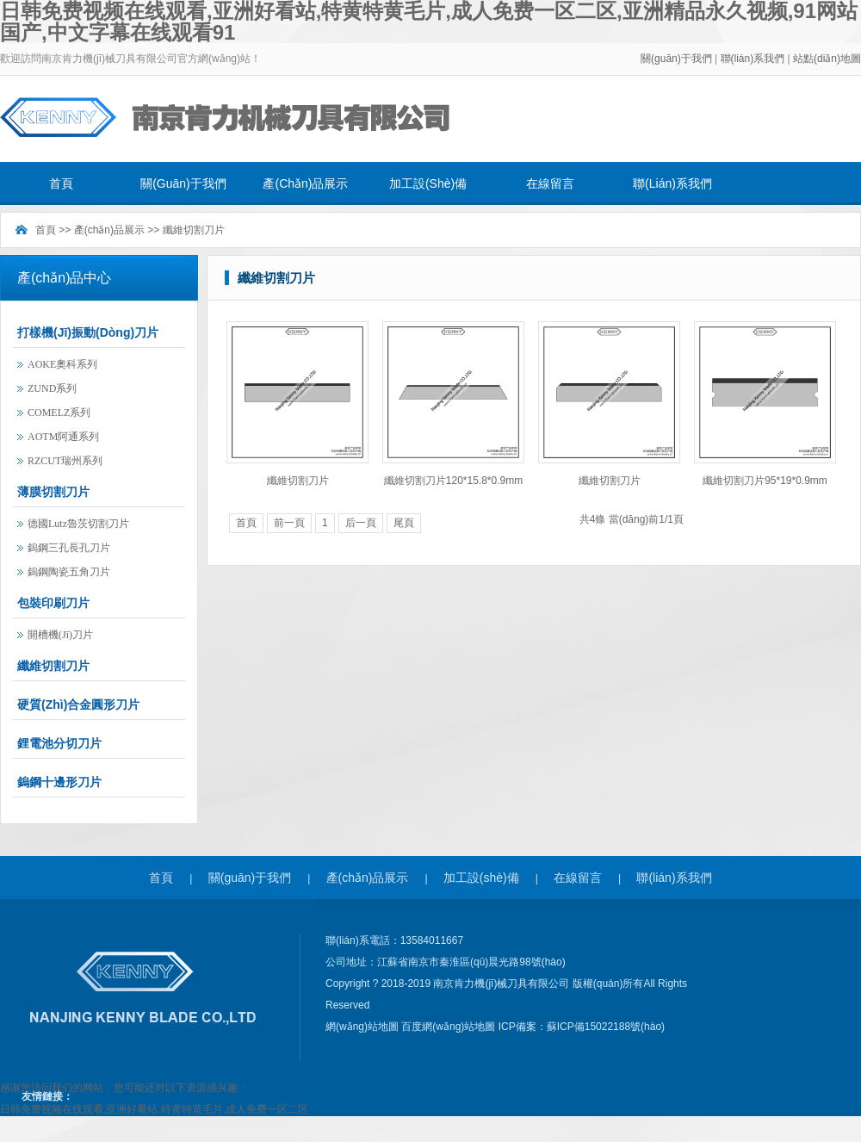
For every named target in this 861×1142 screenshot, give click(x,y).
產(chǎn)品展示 (305, 183)
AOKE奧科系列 (62, 364)
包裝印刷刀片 (53, 603)
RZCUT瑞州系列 (65, 461)
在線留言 (550, 183)
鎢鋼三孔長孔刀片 (69, 548)
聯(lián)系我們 (754, 59)
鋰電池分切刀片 (59, 743)
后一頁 (360, 523)
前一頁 (289, 523)
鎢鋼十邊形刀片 (59, 782)
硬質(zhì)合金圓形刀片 (78, 704)
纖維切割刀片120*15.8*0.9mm (453, 481)
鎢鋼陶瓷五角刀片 (69, 572)
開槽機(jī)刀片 (60, 635)
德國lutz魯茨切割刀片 (78, 524)
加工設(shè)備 (428, 183)
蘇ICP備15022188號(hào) (606, 1027)
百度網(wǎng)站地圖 (449, 1027)
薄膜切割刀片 (53, 492)
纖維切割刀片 (194, 230)
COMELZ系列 (59, 413)
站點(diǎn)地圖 (827, 59)
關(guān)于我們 (676, 59)
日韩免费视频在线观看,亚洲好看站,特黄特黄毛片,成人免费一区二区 (154, 1109)
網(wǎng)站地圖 (363, 1027)
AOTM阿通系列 (63, 437)
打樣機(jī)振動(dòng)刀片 (87, 332)
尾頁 (403, 523)
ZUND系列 (52, 388)
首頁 (61, 183)
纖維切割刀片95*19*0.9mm (765, 481)
